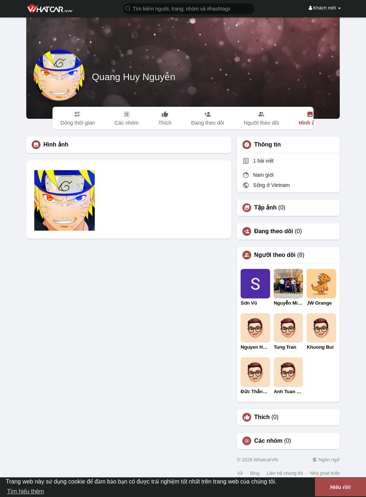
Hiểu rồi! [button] (340, 487)
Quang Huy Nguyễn (133, 76)
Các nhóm (268, 441)
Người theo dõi (274, 255)
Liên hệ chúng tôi (285, 473)
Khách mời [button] (325, 8)
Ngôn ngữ (326, 459)
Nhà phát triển (325, 473)
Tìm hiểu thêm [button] (25, 491)
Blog (255, 473)
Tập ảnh (265, 208)
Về (240, 473)
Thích (262, 417)
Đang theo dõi (273, 231)
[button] (189, 8)
